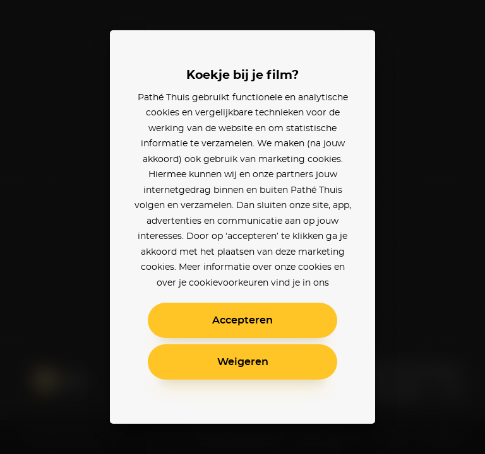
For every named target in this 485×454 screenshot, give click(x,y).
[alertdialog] (242, 227)
